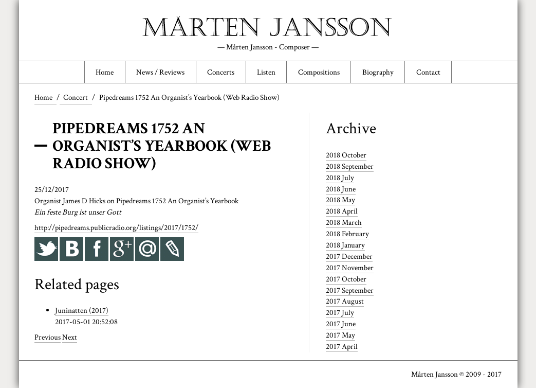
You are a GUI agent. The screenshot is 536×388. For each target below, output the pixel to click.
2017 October (346, 279)
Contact (428, 72)
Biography (378, 72)
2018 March (344, 222)
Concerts (220, 72)
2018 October (346, 155)
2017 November (350, 267)
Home (105, 72)
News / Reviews (160, 72)
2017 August (345, 301)
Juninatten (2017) (81, 310)
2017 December (349, 256)
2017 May (340, 335)
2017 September (350, 290)
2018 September (350, 166)
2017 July (340, 312)
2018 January (345, 245)
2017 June (341, 324)
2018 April (342, 211)
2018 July (340, 177)
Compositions (319, 72)
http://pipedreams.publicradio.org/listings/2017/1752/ (116, 227)
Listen (266, 72)
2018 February (347, 233)
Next (69, 337)
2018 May (340, 200)
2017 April (342, 346)
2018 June (341, 189)
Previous (47, 337)
